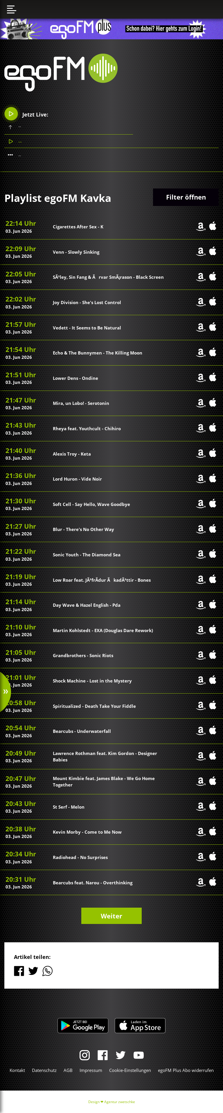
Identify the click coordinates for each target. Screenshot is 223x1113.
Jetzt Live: (26, 113)
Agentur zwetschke (119, 1101)
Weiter (111, 915)
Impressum (91, 1070)
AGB (68, 1070)
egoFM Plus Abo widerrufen (186, 1070)
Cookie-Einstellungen (130, 1070)
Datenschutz (44, 1070)
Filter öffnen (186, 197)
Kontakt (17, 1070)
